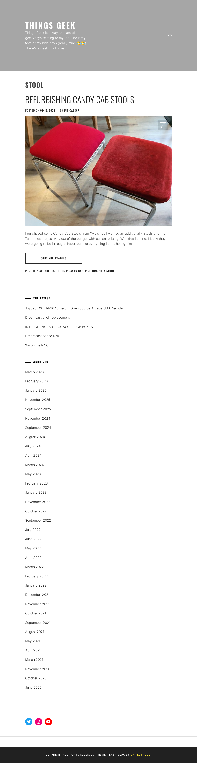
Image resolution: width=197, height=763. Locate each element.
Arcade (44, 271)
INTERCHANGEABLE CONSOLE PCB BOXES (59, 327)
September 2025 (38, 409)
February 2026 (36, 381)
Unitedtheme (140, 754)
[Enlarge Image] (163, 125)
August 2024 (35, 437)
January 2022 (36, 585)
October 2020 (36, 678)
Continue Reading (54, 258)
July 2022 (33, 530)
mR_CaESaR (71, 110)
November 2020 (37, 669)
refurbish (95, 271)
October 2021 (35, 613)
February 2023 (36, 483)
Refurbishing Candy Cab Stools (79, 99)
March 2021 (34, 660)
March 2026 (34, 372)
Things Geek (50, 25)
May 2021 (32, 641)
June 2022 (33, 539)
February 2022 (36, 576)
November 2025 (37, 400)
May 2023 (33, 474)
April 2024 (33, 455)
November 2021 (37, 604)
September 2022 (38, 520)
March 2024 (34, 465)
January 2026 (36, 390)
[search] (170, 35)
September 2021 (37, 622)
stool (110, 271)
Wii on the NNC (37, 345)
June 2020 (33, 687)
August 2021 (34, 632)
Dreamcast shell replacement (47, 317)
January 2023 (36, 492)
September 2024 (38, 427)
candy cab (76, 271)
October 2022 (36, 511)
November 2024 (37, 418)
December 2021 (37, 595)
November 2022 (37, 502)
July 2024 (33, 446)
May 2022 (33, 548)
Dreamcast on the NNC (42, 336)
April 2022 (33, 558)
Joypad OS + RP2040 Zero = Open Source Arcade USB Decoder (74, 308)
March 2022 (34, 567)
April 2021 (33, 650)
